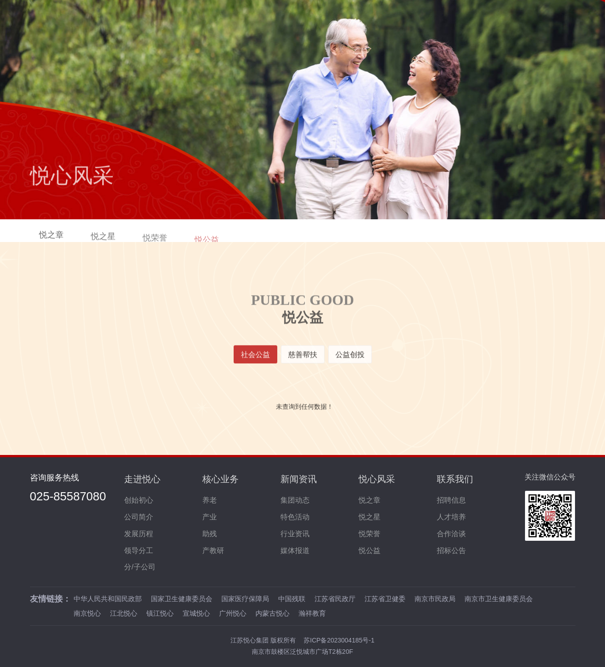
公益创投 (350, 358)
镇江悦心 (160, 611)
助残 (209, 534)
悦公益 (369, 550)
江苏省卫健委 (385, 599)
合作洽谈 (451, 534)
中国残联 (291, 599)
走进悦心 (142, 479)
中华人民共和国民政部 (108, 599)
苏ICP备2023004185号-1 (339, 640)
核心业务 (220, 479)
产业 (209, 517)
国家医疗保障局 (245, 599)
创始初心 (138, 500)
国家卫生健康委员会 (181, 599)
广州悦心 (232, 611)
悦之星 (103, 240)
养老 (209, 500)
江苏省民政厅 (335, 599)
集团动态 (295, 500)
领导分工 (138, 550)
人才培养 (451, 517)
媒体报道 (295, 550)
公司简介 (138, 517)
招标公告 (451, 550)
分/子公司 (139, 567)
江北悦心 (123, 611)
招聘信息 (451, 500)
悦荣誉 (369, 534)
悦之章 (51, 238)
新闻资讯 (298, 479)
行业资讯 (295, 534)
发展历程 (138, 534)
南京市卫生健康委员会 (499, 599)
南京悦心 (87, 611)
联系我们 (455, 479)
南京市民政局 (435, 599)
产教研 (213, 550)
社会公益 (255, 358)
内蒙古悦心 (272, 611)
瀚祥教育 (312, 611)
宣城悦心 (196, 611)
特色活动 (295, 517)
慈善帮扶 (302, 358)
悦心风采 (377, 479)
